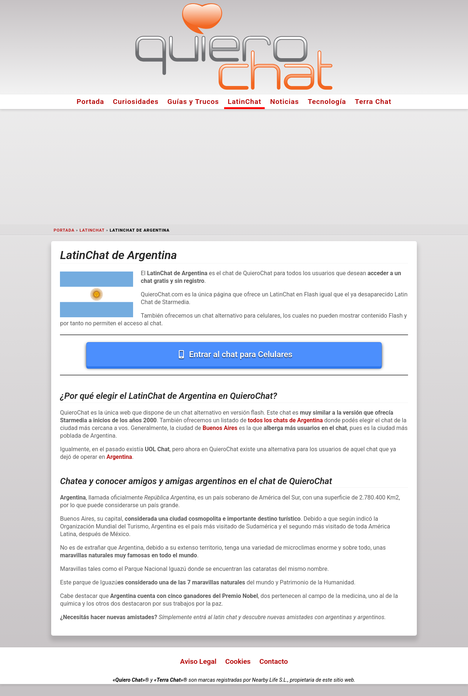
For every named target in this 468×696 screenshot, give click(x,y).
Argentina (119, 456)
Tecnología (327, 101)
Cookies (238, 661)
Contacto (273, 661)
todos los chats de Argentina (285, 420)
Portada (90, 101)
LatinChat (244, 101)
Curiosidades (136, 101)
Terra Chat (373, 101)
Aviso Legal (198, 661)
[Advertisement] (234, 167)
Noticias (284, 101)
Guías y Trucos (193, 101)
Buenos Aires (220, 427)
